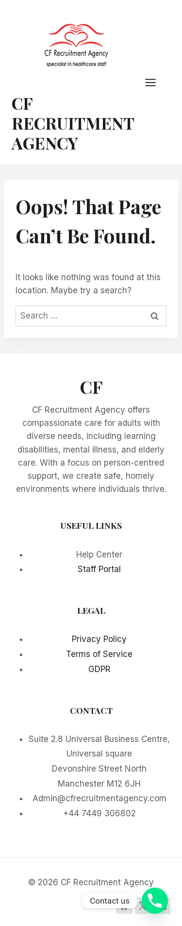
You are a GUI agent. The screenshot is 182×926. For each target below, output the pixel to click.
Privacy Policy (99, 639)
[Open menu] (155, 82)
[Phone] (155, 901)
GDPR (99, 669)
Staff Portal (99, 569)
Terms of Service (99, 654)
